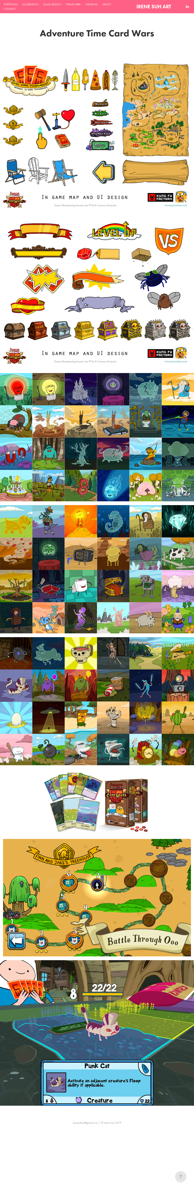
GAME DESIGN (52, 4)
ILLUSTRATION (30, 4)
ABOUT (106, 4)
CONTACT (10, 9)
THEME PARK (73, 4)
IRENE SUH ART (153, 6)
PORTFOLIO (11, 4)
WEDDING (91, 4)
